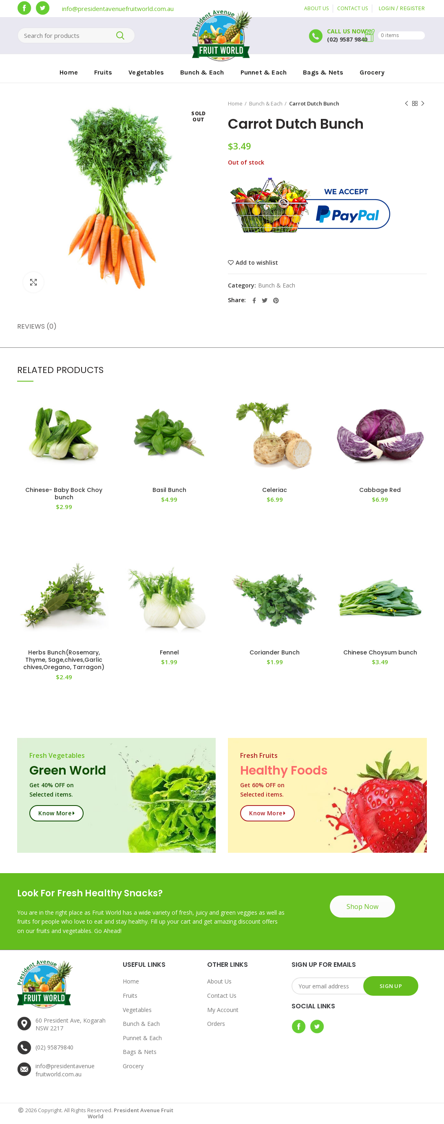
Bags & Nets (140, 1052)
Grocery (133, 1066)
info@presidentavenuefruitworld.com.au (118, 8)
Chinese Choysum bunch (380, 652)
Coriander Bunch (275, 652)
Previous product (406, 103)
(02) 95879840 (54, 1047)
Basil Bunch (169, 490)
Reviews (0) (37, 326)
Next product (422, 103)
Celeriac (274, 490)
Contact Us (221, 995)
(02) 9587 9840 (347, 39)
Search (120, 35)
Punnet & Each (142, 1038)
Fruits (130, 995)
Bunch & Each (266, 103)
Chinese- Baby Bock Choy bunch (63, 493)
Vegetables (137, 1010)
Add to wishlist (257, 263)
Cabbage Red (380, 490)
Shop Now (362, 906)
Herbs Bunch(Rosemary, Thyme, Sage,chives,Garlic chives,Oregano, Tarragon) (63, 660)
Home (235, 103)
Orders (216, 1023)
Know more (54, 813)
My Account (223, 1010)
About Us (219, 981)
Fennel (169, 652)
